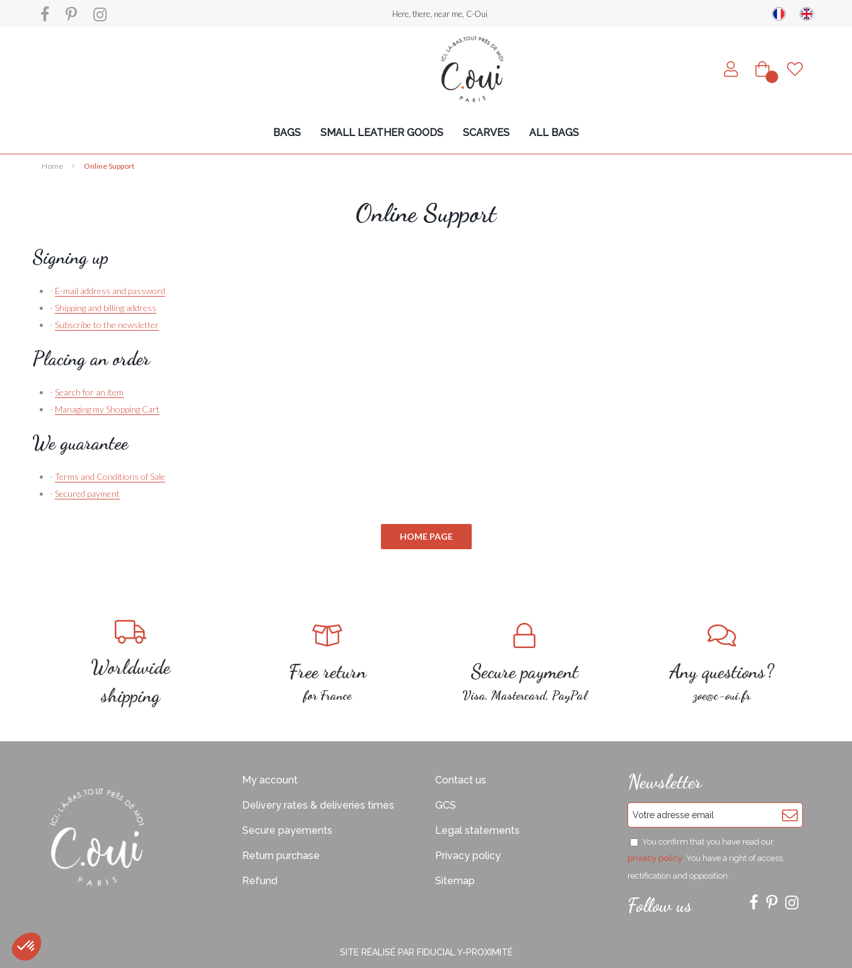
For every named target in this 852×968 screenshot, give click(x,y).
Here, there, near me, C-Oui (439, 14)
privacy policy (654, 858)
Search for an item (89, 392)
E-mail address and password (110, 290)
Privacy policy (468, 856)
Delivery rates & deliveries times (318, 805)
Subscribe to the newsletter (107, 324)
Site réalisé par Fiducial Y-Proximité (426, 952)
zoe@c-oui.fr (722, 663)
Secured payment (87, 493)
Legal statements (477, 830)
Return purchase (281, 856)
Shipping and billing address (105, 307)
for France (327, 663)
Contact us (460, 780)
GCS (445, 805)
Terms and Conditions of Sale (110, 476)
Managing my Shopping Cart (107, 409)
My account (270, 780)
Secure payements (287, 830)
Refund (259, 881)
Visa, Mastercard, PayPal (525, 663)
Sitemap (455, 881)
